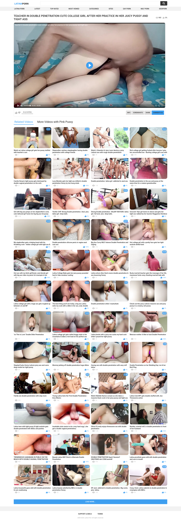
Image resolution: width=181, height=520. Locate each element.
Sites (111, 9)
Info (128, 112)
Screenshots (138, 112)
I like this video (16, 113)
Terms (100, 514)
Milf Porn (145, 9)
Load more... (90, 502)
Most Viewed (74, 9)
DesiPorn (163, 9)
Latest (37, 9)
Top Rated (54, 9)
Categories (94, 9)
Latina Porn (19, 9)
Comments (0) (158, 112)
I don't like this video (19, 113)
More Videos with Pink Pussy (55, 121)
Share (148, 112)
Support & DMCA (85, 514)
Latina (21, 3)
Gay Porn (127, 9)
